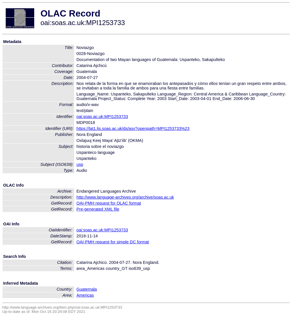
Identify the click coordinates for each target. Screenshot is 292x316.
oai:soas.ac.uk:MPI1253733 (102, 116)
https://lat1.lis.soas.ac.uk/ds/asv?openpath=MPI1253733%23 (132, 128)
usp (79, 164)
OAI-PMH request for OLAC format (108, 203)
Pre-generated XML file (97, 209)
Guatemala (86, 289)
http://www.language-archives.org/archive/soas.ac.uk (125, 197)
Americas (85, 295)
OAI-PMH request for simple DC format (112, 242)
